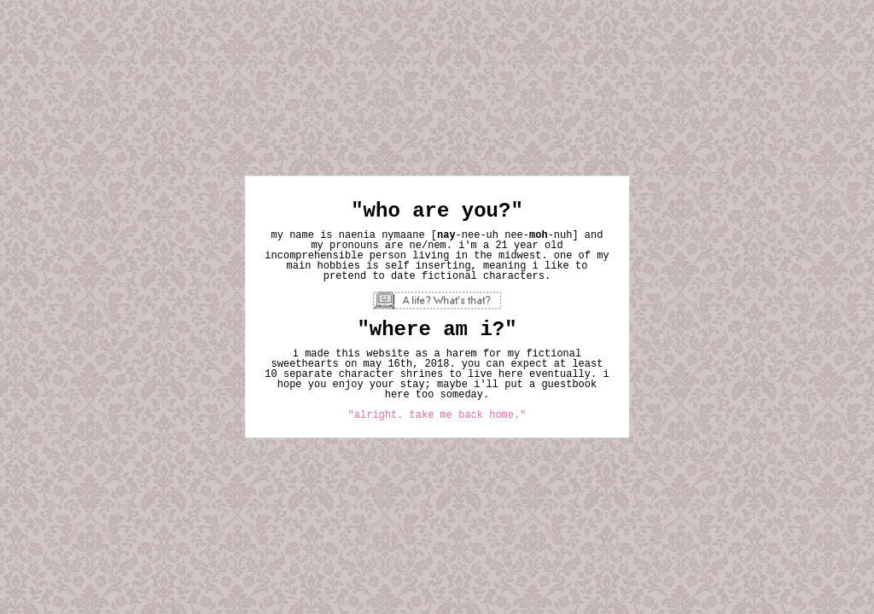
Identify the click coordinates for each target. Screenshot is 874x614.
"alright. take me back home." (437, 416)
